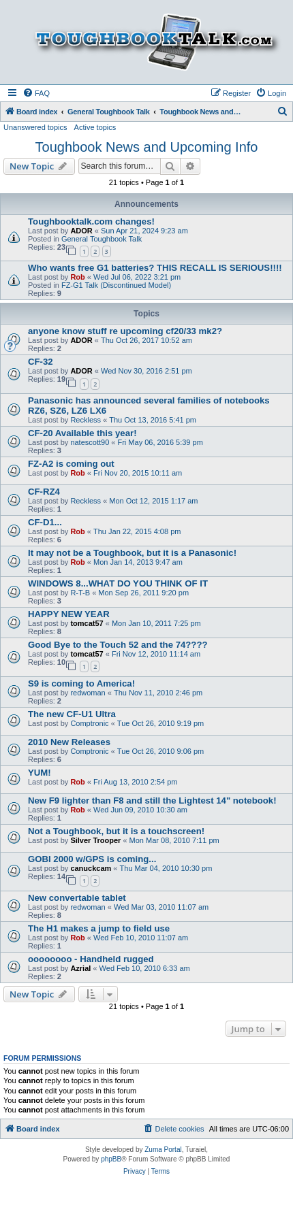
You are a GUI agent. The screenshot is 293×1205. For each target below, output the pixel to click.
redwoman (87, 693)
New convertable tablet (77, 898)
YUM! (39, 772)
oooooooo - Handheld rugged (91, 959)
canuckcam (90, 868)
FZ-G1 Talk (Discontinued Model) (116, 285)
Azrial (80, 968)
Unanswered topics (35, 127)
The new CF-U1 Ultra (72, 714)
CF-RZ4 (44, 491)
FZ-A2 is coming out (71, 464)
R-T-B (80, 593)
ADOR (81, 231)
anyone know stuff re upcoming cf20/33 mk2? (125, 331)
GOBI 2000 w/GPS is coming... (92, 859)
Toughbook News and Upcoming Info (146, 146)
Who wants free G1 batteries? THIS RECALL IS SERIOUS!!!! (155, 268)
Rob (77, 277)
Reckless (85, 420)
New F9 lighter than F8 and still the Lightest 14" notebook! (152, 800)
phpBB (111, 1159)
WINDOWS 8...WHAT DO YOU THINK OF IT (118, 583)
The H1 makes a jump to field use (99, 928)
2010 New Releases (69, 742)
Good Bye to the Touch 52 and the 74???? (118, 645)
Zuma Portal (162, 1149)
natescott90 (89, 442)
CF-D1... (45, 522)
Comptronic (89, 723)
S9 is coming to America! (81, 683)
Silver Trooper (95, 840)
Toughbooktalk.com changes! (91, 221)
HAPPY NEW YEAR (69, 614)
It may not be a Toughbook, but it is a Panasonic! (132, 553)
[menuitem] (36, 93)
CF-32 (40, 362)
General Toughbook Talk (101, 239)
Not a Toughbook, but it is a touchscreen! (116, 831)
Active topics (95, 127)
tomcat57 (86, 623)
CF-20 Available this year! (82, 433)
